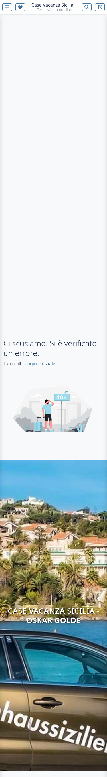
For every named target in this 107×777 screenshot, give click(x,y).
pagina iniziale (40, 363)
